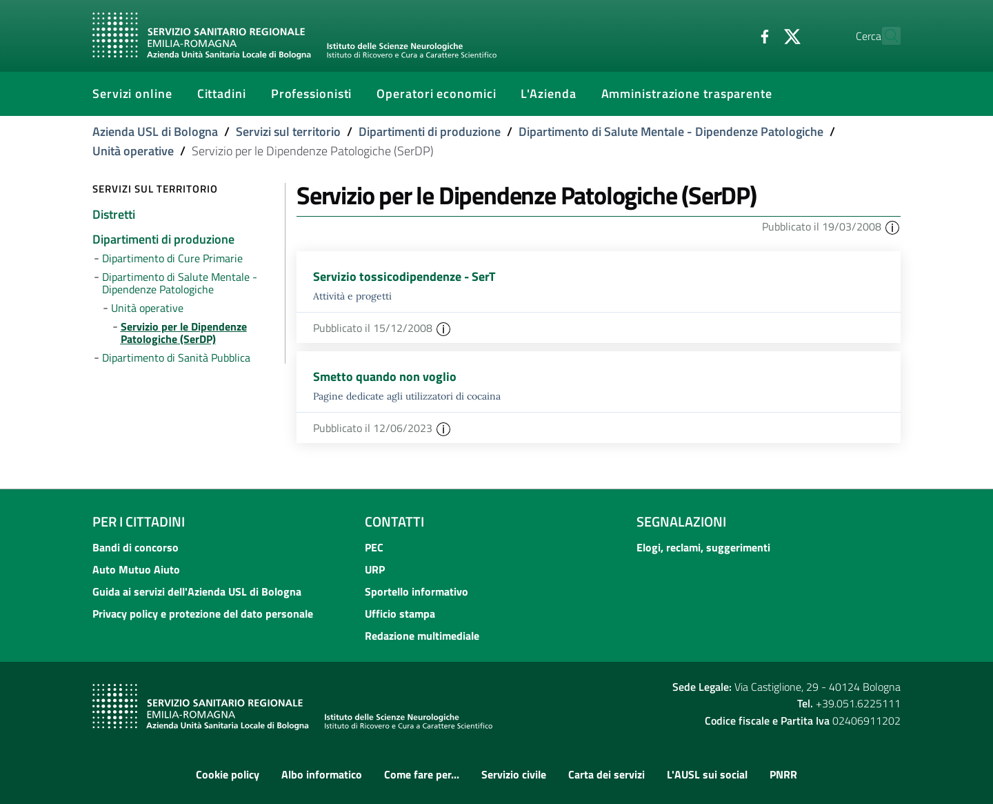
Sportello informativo (416, 591)
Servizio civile (513, 774)
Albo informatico (321, 774)
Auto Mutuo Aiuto (136, 569)
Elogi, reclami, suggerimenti (703, 547)
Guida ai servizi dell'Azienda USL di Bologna (196, 591)
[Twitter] (762, 35)
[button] (892, 226)
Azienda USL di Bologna (155, 131)
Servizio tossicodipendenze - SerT (404, 276)
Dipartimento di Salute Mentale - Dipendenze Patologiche (671, 131)
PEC (374, 547)
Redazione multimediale (422, 635)
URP (375, 569)
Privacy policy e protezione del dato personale (202, 613)
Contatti (394, 521)
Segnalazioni (681, 521)
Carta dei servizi (606, 774)
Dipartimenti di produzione (430, 131)
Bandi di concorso (135, 547)
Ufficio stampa (400, 613)
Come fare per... (421, 774)
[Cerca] (884, 35)
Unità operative (133, 150)
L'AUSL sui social (707, 774)
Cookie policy (227, 774)
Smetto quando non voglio (385, 376)
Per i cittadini (138, 521)
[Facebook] (734, 35)
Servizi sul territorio (288, 131)
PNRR (783, 774)
